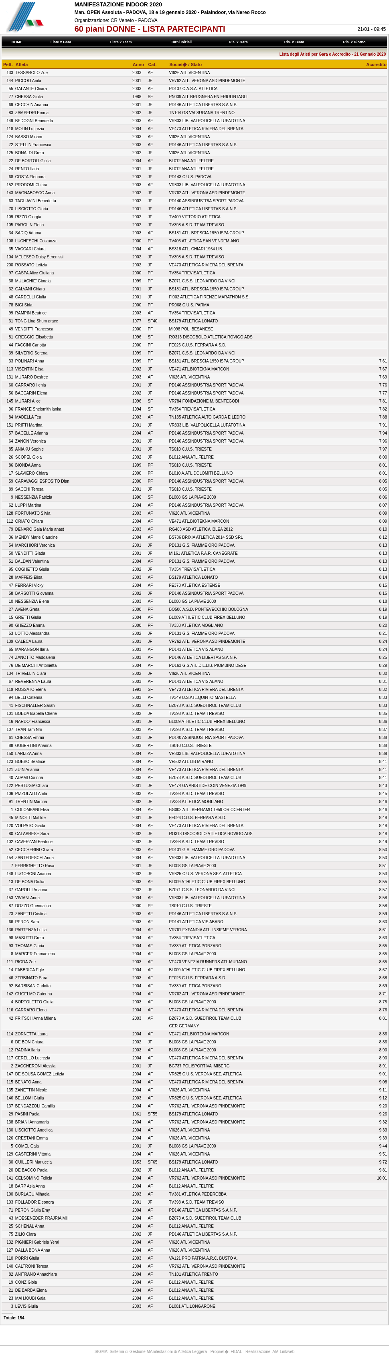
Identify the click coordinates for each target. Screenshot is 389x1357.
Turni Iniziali (182, 42)
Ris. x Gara (239, 42)
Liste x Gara (61, 42)
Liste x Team (122, 42)
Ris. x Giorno (355, 42)
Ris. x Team (295, 42)
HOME (16, 42)
